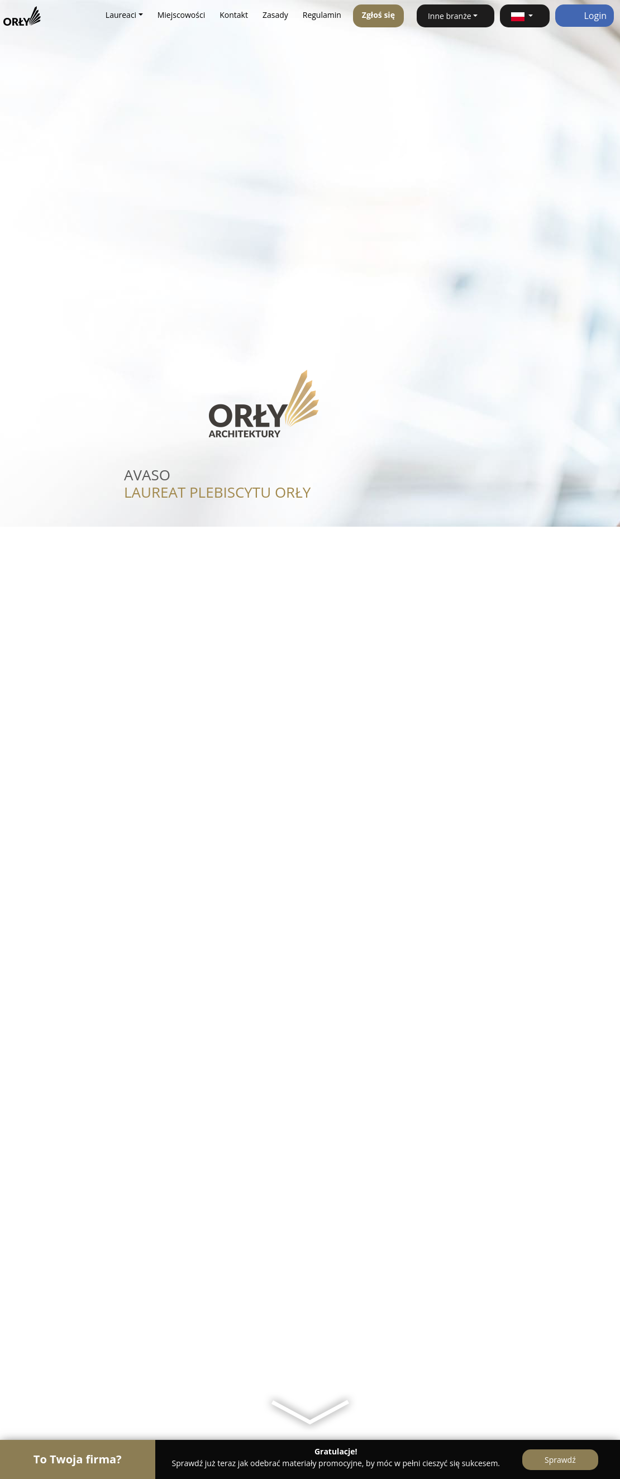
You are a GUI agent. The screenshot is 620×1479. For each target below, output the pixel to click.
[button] (525, 15)
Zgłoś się (378, 14)
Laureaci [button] (121, 14)
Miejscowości (182, 14)
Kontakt (234, 14)
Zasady (275, 14)
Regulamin (322, 14)
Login (584, 15)
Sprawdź (560, 1459)
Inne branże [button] (449, 16)
